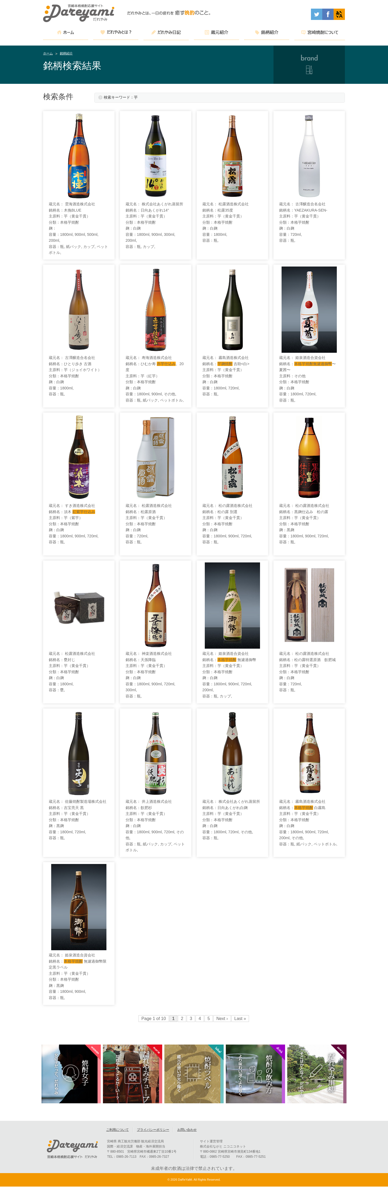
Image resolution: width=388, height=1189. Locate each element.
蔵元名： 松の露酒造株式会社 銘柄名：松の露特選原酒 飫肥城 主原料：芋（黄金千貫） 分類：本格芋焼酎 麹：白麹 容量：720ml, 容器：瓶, (307, 671)
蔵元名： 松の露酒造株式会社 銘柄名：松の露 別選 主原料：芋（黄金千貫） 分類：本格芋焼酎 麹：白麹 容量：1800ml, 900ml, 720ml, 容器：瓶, (227, 523)
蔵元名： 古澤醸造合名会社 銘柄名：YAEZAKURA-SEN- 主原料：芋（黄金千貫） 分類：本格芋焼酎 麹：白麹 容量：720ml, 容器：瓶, (303, 222)
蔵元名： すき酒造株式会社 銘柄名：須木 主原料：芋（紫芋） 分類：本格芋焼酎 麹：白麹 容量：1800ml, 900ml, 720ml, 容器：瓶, (73, 523)
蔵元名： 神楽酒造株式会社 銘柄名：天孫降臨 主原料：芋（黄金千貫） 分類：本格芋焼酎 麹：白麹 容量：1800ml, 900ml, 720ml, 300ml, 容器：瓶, (150, 674)
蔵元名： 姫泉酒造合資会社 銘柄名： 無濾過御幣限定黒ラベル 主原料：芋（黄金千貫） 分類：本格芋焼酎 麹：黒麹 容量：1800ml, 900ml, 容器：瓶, (77, 976)
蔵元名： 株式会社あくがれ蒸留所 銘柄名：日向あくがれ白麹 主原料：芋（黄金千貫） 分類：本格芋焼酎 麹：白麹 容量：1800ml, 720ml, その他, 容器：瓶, (231, 819)
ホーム (48, 53)
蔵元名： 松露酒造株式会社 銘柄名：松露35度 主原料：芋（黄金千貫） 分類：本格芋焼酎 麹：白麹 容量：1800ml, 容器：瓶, (225, 222)
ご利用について (117, 1132)
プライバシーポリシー (153, 1132)
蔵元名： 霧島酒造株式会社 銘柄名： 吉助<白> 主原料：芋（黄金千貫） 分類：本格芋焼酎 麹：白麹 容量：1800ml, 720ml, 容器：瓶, (225, 375)
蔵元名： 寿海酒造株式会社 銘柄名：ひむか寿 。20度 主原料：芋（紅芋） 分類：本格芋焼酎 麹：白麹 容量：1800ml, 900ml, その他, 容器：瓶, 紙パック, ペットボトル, (155, 378)
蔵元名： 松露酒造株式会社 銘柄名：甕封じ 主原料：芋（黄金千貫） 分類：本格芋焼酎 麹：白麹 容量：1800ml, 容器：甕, (72, 671)
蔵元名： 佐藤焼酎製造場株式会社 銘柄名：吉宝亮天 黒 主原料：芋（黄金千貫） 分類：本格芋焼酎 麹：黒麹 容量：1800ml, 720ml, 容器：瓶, (77, 819)
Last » (240, 1018)
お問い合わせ (187, 1132)
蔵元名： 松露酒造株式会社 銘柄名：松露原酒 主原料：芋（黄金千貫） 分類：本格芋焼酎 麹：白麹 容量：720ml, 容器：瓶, (149, 523)
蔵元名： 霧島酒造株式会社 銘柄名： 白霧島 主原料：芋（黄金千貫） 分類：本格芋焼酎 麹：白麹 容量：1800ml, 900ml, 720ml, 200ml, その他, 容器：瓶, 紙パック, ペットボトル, (308, 822)
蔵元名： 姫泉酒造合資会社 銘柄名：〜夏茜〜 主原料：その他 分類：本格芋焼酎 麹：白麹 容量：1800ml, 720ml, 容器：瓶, (307, 378)
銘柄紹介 (66, 53)
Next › (222, 1018)
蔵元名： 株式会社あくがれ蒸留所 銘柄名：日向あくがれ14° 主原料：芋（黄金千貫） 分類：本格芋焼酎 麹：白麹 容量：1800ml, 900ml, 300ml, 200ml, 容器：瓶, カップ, (154, 225)
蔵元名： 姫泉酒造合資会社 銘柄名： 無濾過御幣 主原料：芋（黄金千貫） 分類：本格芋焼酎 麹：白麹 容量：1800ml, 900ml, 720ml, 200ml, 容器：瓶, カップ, (229, 674)
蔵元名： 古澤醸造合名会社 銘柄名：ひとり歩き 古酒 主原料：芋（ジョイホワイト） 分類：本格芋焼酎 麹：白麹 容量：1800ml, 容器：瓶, (75, 375)
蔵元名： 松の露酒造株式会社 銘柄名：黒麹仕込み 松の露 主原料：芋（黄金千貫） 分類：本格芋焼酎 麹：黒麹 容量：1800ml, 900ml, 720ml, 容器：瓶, (304, 523)
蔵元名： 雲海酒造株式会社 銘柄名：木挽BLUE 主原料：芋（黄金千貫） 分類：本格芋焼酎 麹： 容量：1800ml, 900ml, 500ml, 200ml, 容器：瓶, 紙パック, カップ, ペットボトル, (78, 228)
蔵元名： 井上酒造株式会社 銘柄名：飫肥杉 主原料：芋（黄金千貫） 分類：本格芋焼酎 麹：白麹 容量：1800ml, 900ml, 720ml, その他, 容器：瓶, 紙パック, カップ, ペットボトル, (155, 825)
